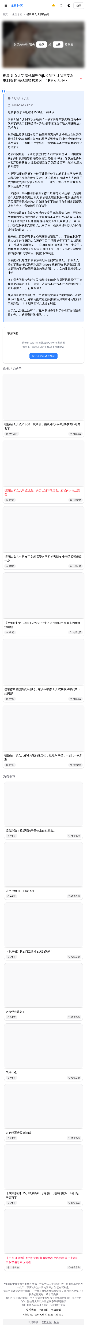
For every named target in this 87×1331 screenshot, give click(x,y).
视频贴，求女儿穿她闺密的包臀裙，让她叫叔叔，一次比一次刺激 (43, 757)
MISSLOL (47, 1322)
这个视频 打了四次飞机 (20, 891)
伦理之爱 (17, 14)
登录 (78, 5)
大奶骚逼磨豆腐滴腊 (18, 1133)
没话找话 (74, 1202)
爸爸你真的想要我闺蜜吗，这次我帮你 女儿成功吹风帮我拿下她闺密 (42, 691)
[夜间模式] (69, 5)
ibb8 (56, 1322)
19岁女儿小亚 (18, 98)
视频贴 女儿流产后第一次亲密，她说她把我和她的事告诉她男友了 (42, 426)
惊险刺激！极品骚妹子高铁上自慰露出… (30, 830)
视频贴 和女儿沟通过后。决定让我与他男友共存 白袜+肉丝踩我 (42, 493)
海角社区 (16, 5)
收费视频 (74, 835)
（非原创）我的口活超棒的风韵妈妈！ (29, 951)
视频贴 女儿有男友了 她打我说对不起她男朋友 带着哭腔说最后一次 (43, 559)
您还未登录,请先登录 (43, 355)
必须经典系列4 (15, 1012)
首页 (5, 14)
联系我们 (31, 1309)
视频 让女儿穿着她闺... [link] (39, 14)
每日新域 (56, 1309)
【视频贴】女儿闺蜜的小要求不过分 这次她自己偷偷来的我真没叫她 (42, 625)
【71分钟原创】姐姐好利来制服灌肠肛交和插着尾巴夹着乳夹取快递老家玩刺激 (42, 1260)
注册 (58, 44)
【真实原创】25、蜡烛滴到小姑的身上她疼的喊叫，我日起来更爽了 (42, 1195)
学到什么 (11, 1072)
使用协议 (43, 1309)
